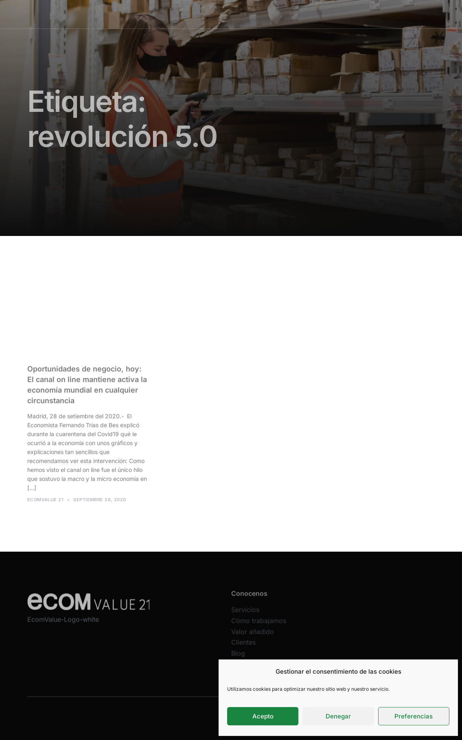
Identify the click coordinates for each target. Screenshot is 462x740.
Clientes (304, 14)
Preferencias (413, 716)
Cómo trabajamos (217, 14)
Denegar (338, 716)
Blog (329, 14)
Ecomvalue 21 (45, 502)
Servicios (173, 14)
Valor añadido (267, 14)
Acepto (263, 716)
